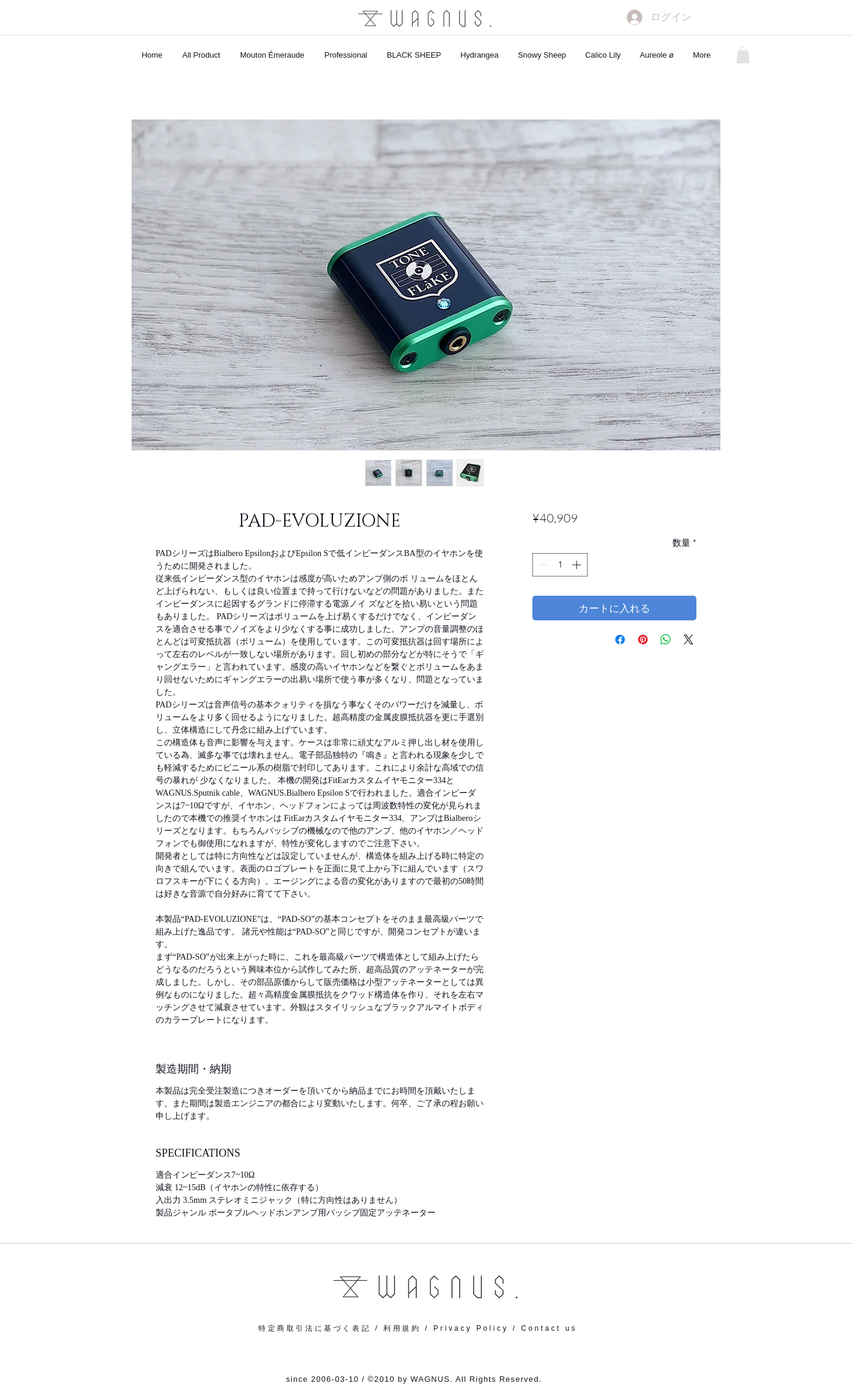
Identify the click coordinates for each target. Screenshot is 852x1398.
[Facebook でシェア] (620, 639)
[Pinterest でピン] (643, 639)
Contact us (549, 1328)
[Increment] (578, 565)
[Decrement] (542, 565)
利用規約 (402, 1328)
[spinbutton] (560, 565)
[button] (743, 55)
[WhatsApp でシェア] (666, 639)
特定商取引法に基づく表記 (314, 1328)
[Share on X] (688, 639)
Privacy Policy (470, 1328)
